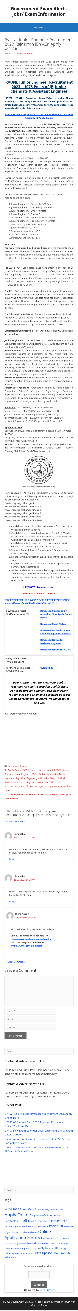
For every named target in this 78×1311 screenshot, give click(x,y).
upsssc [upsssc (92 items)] (47, 1253)
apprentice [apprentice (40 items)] (37, 1215)
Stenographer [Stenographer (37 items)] (22, 1248)
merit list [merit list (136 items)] (56, 1226)
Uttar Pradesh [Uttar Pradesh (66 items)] (61, 1253)
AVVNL (26, 769)
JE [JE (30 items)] (13, 1226)
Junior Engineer (22, 774)
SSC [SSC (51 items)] (68, 1243)
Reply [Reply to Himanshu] (11, 859)
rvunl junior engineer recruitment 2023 (33, 782)
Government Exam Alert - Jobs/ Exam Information (39, 11)
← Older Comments (15, 821)
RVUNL (8, 782)
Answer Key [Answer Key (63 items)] (42, 1209)
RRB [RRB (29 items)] (39, 1243)
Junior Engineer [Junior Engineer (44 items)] (23, 1226)
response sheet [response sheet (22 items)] (21, 1244)
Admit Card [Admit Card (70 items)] (27, 1209)
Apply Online (14, 769)
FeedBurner (47, 1290)
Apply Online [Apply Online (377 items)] (18, 1215)
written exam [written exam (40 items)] (11, 1257)
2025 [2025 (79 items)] (15, 1209)
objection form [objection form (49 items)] (13, 1232)
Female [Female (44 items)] (8, 1226)
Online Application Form (52, 774)
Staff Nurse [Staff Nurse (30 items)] (9, 1248)
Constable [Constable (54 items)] (10, 1221)
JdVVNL (58, 769)
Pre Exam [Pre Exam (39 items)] (57, 1238)
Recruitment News (17, 765)
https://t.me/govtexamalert (26, 945)
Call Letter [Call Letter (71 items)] (49, 1215)
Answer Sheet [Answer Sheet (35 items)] (56, 1209)
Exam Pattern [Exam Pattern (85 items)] (58, 1221)
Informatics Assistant (42, 769)
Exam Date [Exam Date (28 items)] (43, 1221)
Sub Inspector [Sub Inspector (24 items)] (35, 1249)
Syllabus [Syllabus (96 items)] (47, 1248)
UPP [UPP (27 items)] (60, 1248)
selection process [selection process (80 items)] (53, 1243)
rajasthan (9, 778)
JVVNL (35, 774)
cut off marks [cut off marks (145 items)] (27, 1220)
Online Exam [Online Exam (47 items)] (45, 1238)
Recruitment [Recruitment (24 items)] (9, 1244)
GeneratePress (39, 1304)
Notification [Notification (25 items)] (68, 1226)
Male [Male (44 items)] (45, 1226)
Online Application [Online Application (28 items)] (29, 1232)
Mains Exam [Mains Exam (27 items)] (37, 1226)
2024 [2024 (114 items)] (8, 1209)
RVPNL (61, 778)
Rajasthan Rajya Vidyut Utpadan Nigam (36, 778)
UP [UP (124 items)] (56, 1248)
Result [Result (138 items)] (32, 1243)
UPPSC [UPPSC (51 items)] (37, 1253)
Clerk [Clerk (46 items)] (60, 1215)
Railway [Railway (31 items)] (66, 1238)
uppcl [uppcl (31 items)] (65, 1248)
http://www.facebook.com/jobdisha (31, 938)
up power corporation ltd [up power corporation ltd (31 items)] (21, 1253)
